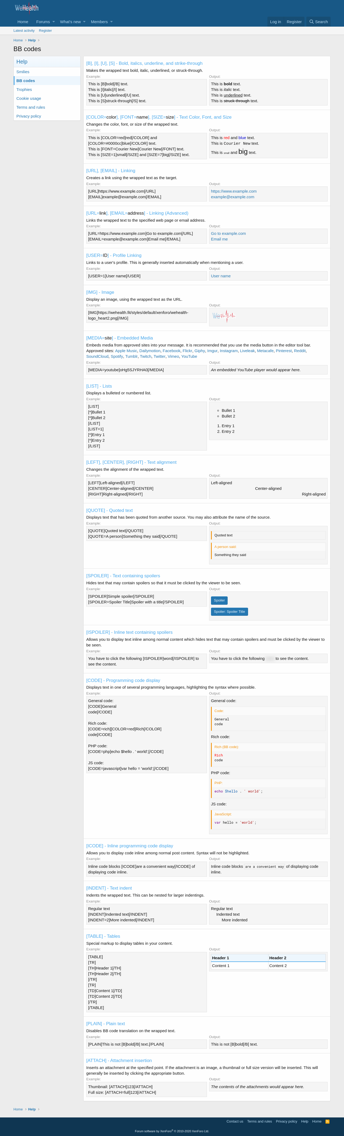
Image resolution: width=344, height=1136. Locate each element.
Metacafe (265, 350)
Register (45, 31)
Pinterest (284, 350)
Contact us (235, 1121)
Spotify (117, 356)
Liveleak (247, 350)
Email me (219, 239)
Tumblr (131, 356)
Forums (43, 21)
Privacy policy (28, 116)
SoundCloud (97, 356)
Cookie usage (28, 98)
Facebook (171, 350)
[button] (53, 22)
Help (305, 1121)
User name (221, 276)
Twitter (159, 356)
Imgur (212, 350)
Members (99, 21)
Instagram (229, 350)
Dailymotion (149, 350)
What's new (70, 21)
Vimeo (173, 356)
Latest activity (24, 31)
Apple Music (126, 350)
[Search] (318, 22)
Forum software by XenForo (172, 1131)
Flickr (187, 350)
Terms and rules (30, 107)
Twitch (146, 356)
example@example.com (232, 196)
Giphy (200, 350)
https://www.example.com (234, 191)
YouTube (189, 356)
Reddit (300, 350)
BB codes (25, 80)
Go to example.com (228, 233)
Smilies (22, 71)
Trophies (24, 89)
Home (22, 21)
